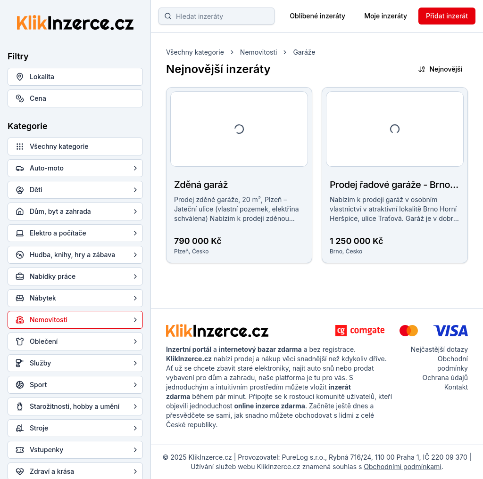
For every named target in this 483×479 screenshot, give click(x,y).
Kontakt (456, 387)
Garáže (304, 52)
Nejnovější (440, 69)
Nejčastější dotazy (439, 349)
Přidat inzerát (447, 16)
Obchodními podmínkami (402, 467)
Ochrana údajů (445, 377)
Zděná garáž (201, 184)
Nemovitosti (258, 52)
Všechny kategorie (195, 52)
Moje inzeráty (385, 16)
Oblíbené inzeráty (317, 16)
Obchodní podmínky (452, 363)
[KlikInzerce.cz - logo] (217, 330)
